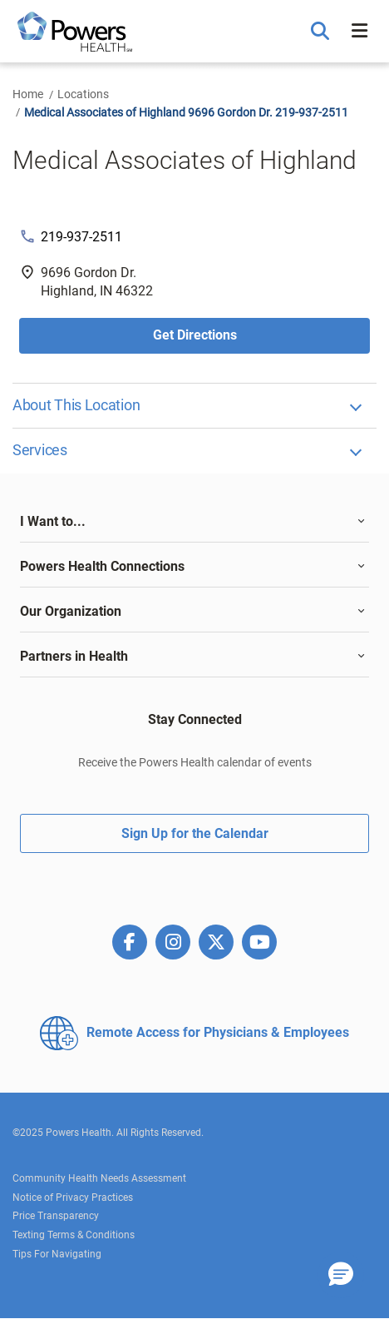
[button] (322, 31)
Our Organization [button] (70, 611)
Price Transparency (55, 1216)
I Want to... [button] (53, 521)
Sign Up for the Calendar (194, 833)
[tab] (194, 521)
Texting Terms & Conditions (73, 1235)
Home (27, 94)
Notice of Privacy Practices (72, 1197)
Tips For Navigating (56, 1254)
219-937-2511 (81, 237)
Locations (83, 94)
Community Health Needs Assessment (99, 1178)
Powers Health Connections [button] (102, 566)
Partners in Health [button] (74, 656)
